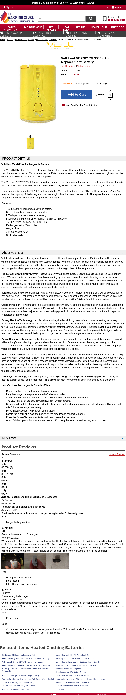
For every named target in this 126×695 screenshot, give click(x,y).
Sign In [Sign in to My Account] (9, 7)
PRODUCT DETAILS (16, 158)
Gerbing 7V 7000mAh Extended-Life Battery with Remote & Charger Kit (26, 670)
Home (2, 40)
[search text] (61, 19)
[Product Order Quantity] (110, 95)
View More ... (61, 689)
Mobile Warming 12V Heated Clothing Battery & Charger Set (26, 665)
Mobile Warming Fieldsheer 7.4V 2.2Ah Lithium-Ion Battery (25, 658)
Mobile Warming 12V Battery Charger (71, 672)
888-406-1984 (116, 20)
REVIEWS (9, 438)
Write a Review (83, 66)
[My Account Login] (4, 7)
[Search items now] (90, 19)
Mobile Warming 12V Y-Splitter (68, 669)
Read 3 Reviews (68, 66)
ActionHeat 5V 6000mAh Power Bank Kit (72, 655)
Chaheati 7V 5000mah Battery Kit (15, 689)
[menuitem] (11, 27)
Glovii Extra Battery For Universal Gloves (72, 682)
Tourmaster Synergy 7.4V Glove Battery (18, 682)
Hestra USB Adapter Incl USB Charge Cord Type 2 (22, 676)
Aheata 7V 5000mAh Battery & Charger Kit (73, 686)
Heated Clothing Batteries (46, 40)
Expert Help (115, 16)
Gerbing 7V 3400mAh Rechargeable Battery (19, 655)
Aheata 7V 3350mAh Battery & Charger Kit (19, 686)
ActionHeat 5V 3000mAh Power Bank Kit (72, 676)
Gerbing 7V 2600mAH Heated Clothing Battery (75, 658)
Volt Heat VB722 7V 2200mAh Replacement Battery (23, 662)
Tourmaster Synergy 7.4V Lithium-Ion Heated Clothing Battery (81, 679)
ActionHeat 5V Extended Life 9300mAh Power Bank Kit (78, 662)
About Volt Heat (12, 252)
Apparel (10, 40)
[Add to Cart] (76, 94)
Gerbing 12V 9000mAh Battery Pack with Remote (76, 665)
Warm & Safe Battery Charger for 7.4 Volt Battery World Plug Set (28, 679)
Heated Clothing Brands (24, 40)
